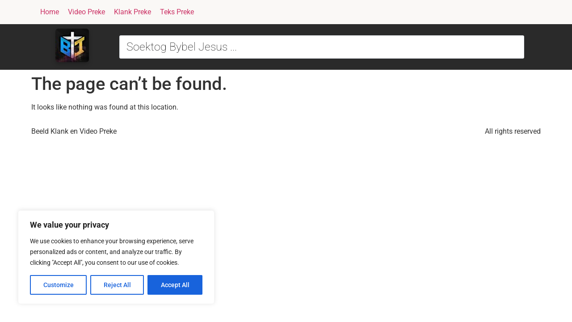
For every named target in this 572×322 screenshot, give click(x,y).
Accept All (175, 284)
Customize (58, 284)
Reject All (117, 284)
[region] (116, 257)
